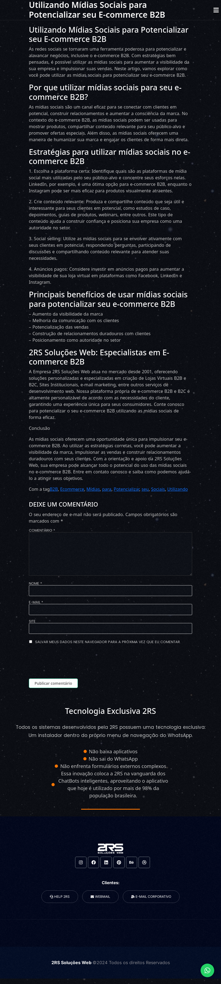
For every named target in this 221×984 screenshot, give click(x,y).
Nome (35, 583)
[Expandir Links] (207, 970)
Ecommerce (72, 489)
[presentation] (70, 662)
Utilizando (177, 489)
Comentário (42, 530)
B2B (54, 489)
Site (32, 621)
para (106, 489)
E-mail (36, 602)
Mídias (93, 489)
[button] (215, 9)
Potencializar (126, 489)
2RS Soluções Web (72, 962)
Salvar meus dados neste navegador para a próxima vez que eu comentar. (108, 642)
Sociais (158, 489)
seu (145, 489)
